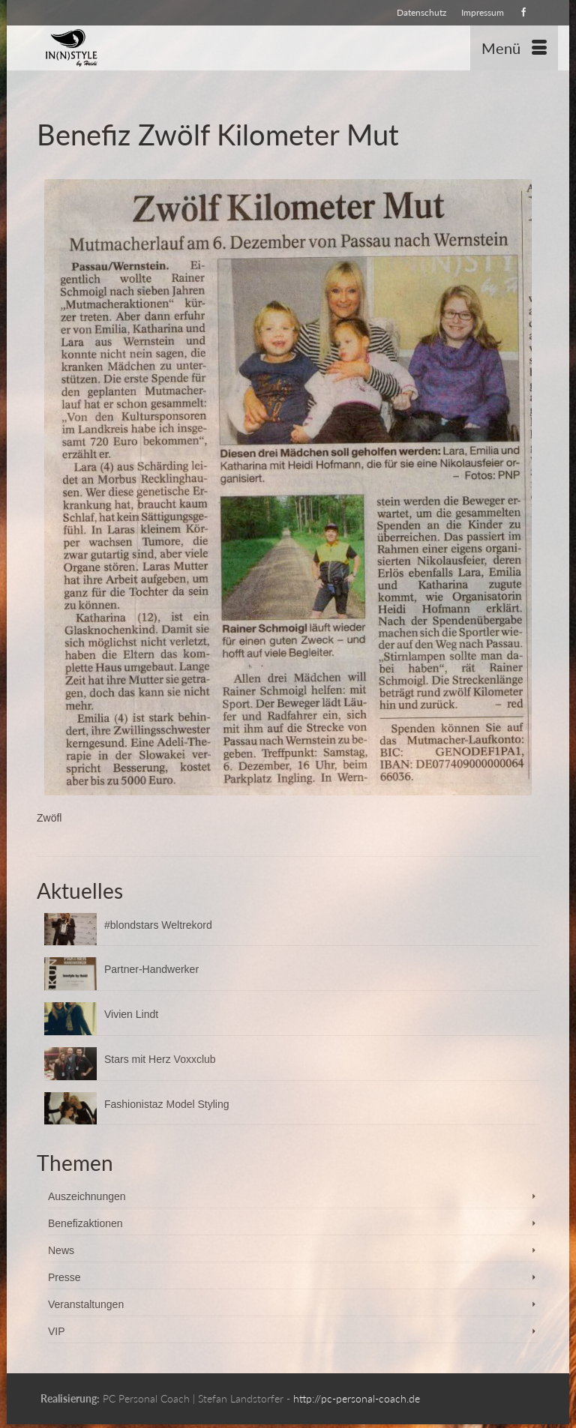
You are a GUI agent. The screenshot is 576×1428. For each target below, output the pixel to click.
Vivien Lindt (131, 1014)
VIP (56, 1331)
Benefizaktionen (85, 1223)
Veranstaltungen (86, 1304)
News (61, 1250)
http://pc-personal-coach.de (356, 1398)
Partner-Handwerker (151, 969)
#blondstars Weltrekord (158, 925)
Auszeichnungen (87, 1196)
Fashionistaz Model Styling (167, 1104)
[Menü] (514, 47)
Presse (64, 1277)
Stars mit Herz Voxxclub (160, 1059)
